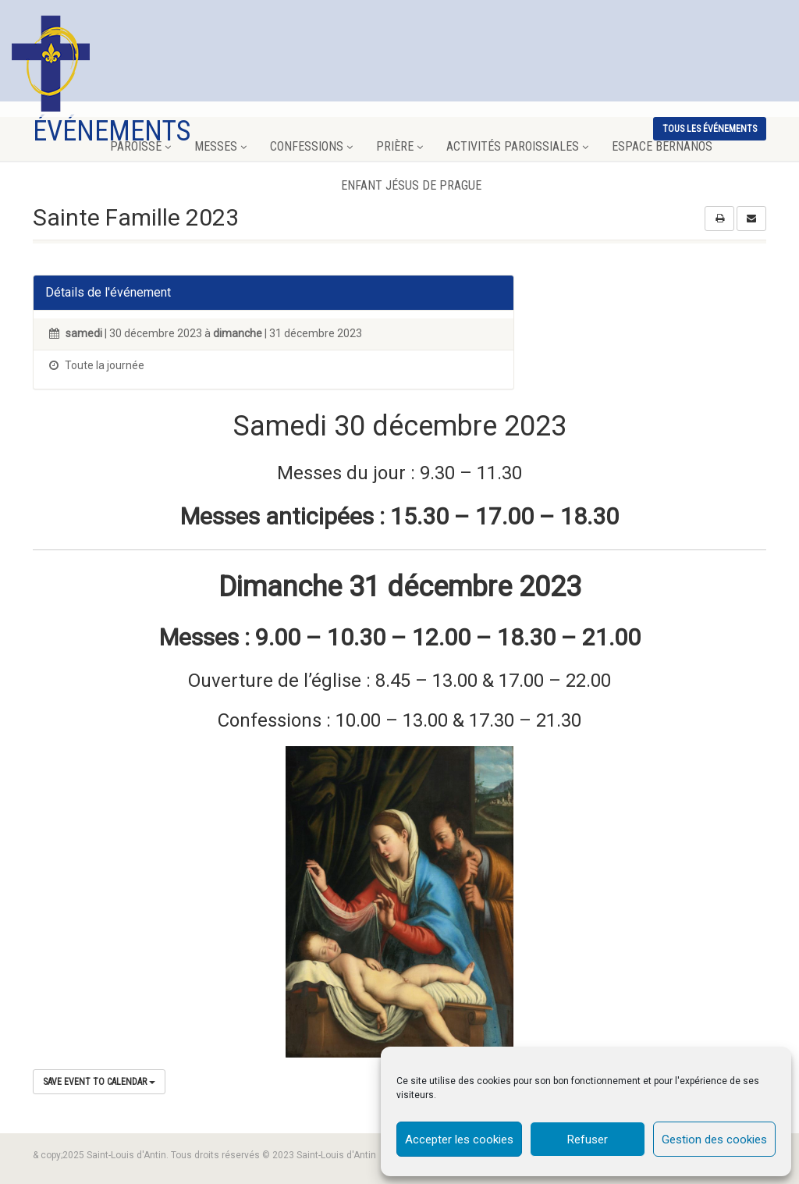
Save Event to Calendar (99, 1081)
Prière (399, 146)
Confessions (311, 146)
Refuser (587, 1139)
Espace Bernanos (662, 146)
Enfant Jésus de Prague (411, 185)
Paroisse (140, 146)
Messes (220, 146)
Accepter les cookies (459, 1139)
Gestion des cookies (714, 1139)
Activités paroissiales (517, 146)
